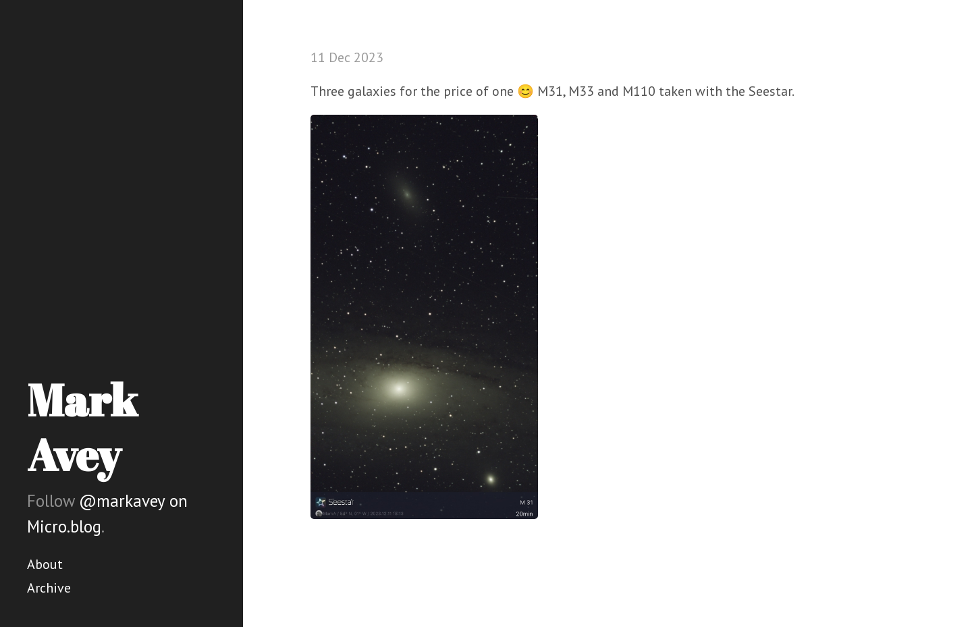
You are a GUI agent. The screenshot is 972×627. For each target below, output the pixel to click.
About (45, 564)
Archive (49, 588)
